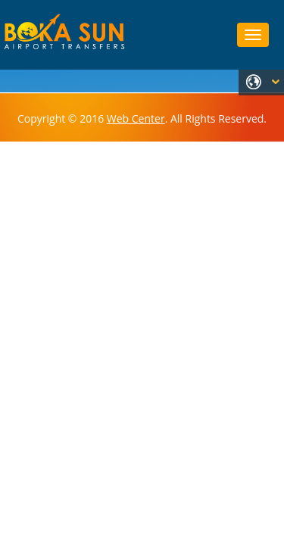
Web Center (136, 118)
